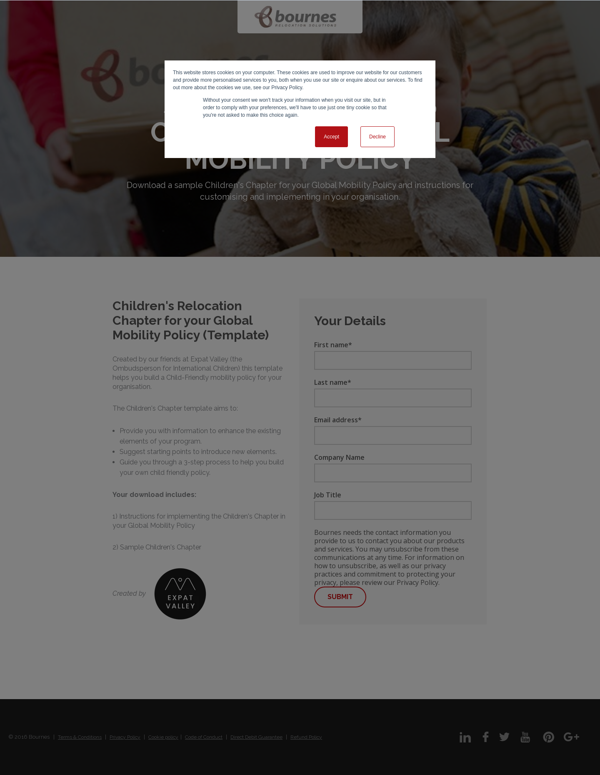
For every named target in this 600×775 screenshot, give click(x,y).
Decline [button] (377, 137)
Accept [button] (331, 137)
